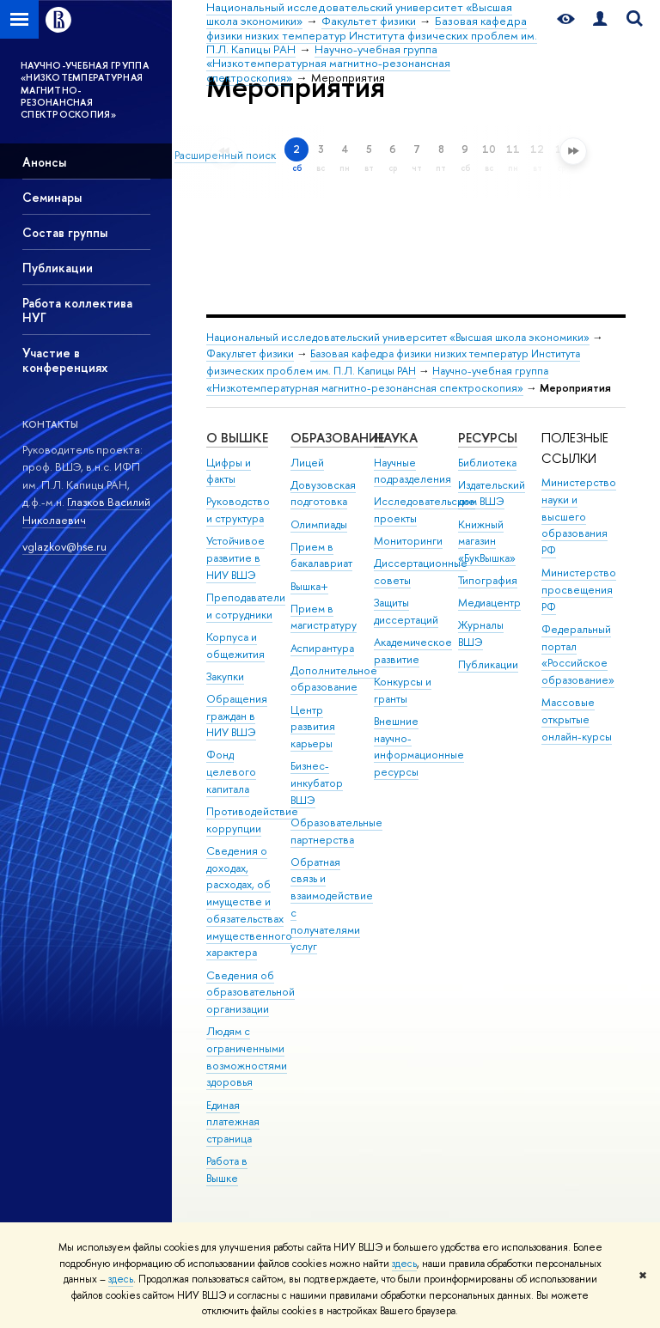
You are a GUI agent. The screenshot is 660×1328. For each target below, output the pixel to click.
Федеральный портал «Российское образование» (577, 654)
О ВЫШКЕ (237, 438)
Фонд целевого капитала (231, 771)
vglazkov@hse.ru (64, 546)
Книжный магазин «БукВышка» (487, 541)
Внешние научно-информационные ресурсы (419, 746)
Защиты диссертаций (406, 611)
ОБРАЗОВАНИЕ (337, 438)
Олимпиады (318, 524)
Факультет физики (250, 353)
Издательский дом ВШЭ (491, 493)
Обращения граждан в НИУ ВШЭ (236, 715)
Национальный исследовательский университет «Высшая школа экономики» (398, 337)
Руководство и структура (238, 510)
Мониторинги (408, 540)
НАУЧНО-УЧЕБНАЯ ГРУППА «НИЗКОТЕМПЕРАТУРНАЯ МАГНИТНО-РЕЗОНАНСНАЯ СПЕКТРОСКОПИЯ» (85, 89)
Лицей (307, 462)
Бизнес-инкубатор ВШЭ (316, 782)
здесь (404, 1263)
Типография (487, 580)
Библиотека (487, 462)
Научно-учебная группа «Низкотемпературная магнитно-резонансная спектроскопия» (377, 379)
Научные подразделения (412, 471)
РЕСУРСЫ (487, 438)
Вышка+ (309, 586)
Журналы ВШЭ (481, 633)
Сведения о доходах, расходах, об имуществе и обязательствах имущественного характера (249, 902)
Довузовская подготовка (323, 493)
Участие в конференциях (64, 359)
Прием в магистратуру (323, 617)
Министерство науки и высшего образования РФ (578, 516)
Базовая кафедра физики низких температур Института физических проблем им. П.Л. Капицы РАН (393, 362)
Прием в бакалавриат (321, 555)
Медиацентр (489, 602)
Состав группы (64, 232)
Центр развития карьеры (312, 727)
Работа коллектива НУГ (77, 310)
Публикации (57, 267)
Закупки (225, 676)
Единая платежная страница (233, 1122)
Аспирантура (322, 648)
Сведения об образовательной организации (250, 992)
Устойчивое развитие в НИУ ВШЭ (235, 557)
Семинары (52, 197)
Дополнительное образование (333, 679)
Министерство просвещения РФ (578, 589)
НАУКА (396, 438)
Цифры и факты (228, 471)
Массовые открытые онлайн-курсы (576, 719)
